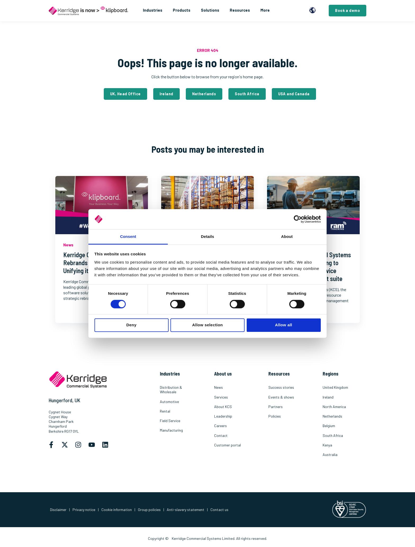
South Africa (247, 94)
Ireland (166, 94)
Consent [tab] (128, 236)
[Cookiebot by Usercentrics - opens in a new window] (297, 219)
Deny (131, 325)
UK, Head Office (125, 94)
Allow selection (207, 325)
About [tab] (287, 236)
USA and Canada (294, 94)
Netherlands (204, 94)
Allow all (283, 325)
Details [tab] (207, 236)
